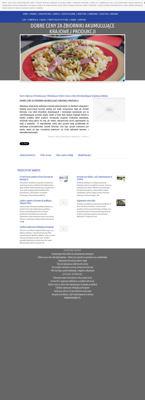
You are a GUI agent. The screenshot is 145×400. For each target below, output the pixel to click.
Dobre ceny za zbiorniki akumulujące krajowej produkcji (83, 96)
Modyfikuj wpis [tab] (84, 155)
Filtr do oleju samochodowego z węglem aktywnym (72, 270)
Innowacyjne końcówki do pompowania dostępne (73, 254)
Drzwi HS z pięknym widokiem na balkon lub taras (72, 281)
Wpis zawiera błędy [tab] (64, 155)
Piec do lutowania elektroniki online (72, 264)
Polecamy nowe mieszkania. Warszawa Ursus (72, 277)
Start (22, 96)
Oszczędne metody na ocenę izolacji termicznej (72, 267)
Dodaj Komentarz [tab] (27, 155)
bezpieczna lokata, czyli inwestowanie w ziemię (94, 178)
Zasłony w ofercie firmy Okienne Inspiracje (72, 291)
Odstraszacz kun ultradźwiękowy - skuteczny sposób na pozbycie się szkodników (72, 257)
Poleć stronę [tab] (45, 155)
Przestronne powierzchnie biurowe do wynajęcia (36, 178)
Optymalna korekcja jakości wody (72, 260)
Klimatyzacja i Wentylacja (45, 96)
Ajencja (29, 96)
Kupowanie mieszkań (86, 200)
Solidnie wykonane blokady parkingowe (37, 227)
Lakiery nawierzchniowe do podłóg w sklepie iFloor (36, 202)
